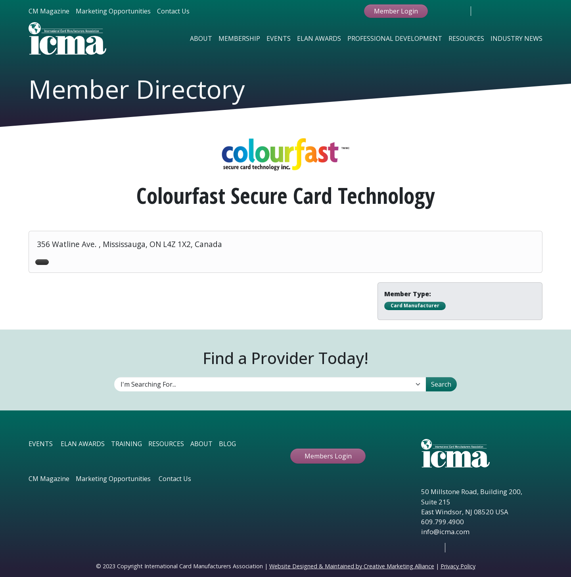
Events (278, 38)
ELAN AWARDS (83, 443)
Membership (239, 38)
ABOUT (201, 443)
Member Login (396, 11)
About (201, 38)
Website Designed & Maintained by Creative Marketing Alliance (351, 566)
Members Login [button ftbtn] (328, 456)
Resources (466, 38)
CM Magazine (49, 11)
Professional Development (394, 38)
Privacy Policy (458, 566)
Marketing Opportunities (113, 11)
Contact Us (173, 11)
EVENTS (41, 443)
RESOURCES (166, 443)
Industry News (516, 38)
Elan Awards (319, 38)
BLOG (227, 443)
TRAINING (126, 443)
